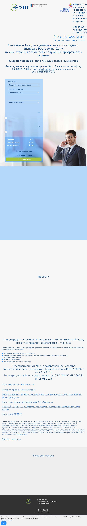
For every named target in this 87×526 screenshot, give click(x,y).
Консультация (24, 159)
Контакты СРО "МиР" (12, 414)
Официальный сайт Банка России (18, 384)
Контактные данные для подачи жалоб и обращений (27, 402)
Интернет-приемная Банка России (18, 390)
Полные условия (24, 155)
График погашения (23, 151)
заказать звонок (44, 512)
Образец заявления (11, 439)
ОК (4, 523)
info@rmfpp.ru (46, 69)
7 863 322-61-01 (71, 37)
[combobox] (24, 85)
